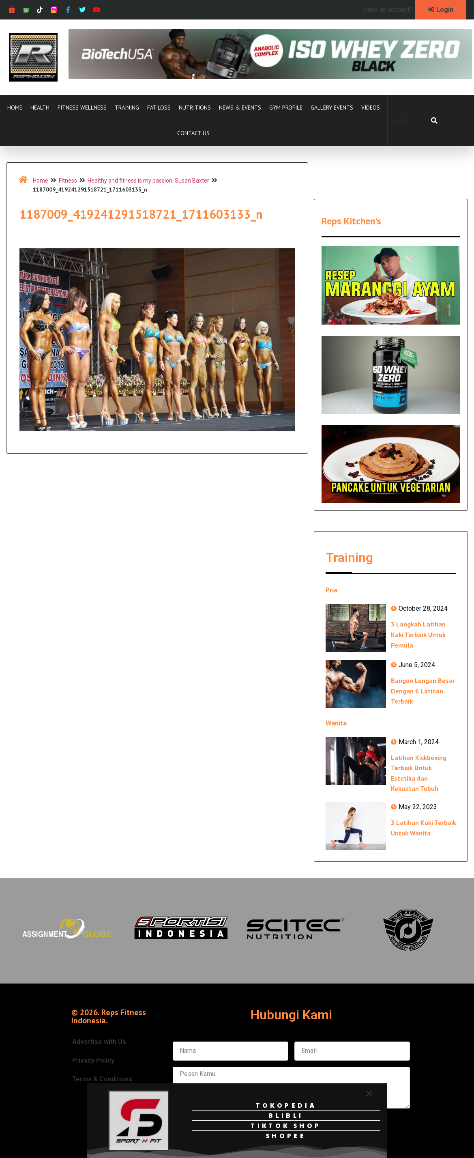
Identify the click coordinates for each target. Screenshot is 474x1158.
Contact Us (193, 133)
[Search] (434, 120)
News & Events (240, 107)
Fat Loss (159, 107)
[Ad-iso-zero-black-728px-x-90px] (270, 76)
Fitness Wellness (82, 107)
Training (127, 107)
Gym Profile (285, 107)
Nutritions (195, 107)
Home (14, 107)
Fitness (68, 180)
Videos (370, 107)
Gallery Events (332, 107)
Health (39, 107)
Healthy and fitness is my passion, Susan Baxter (148, 180)
